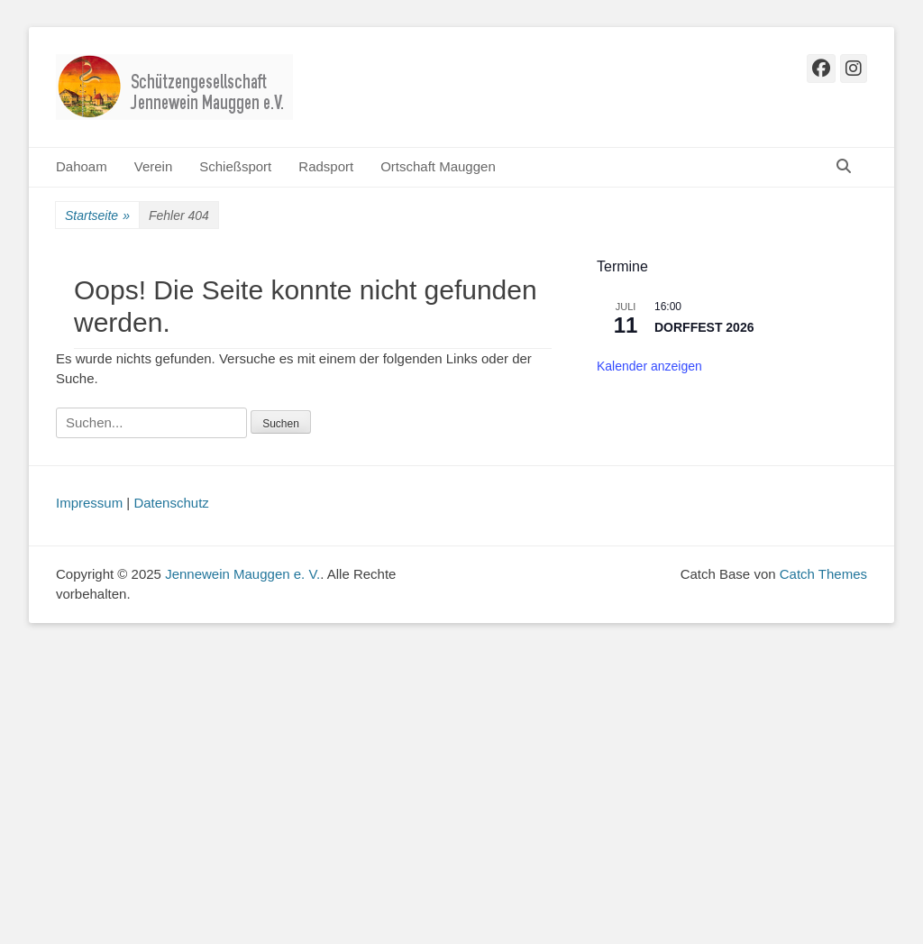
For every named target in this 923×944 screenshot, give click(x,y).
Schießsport (235, 166)
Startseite (97, 215)
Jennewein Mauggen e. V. (242, 574)
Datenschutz (170, 502)
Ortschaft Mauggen (438, 166)
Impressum (89, 502)
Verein (153, 166)
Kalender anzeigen (649, 366)
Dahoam (81, 166)
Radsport (325, 166)
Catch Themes (823, 574)
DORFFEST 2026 (704, 327)
